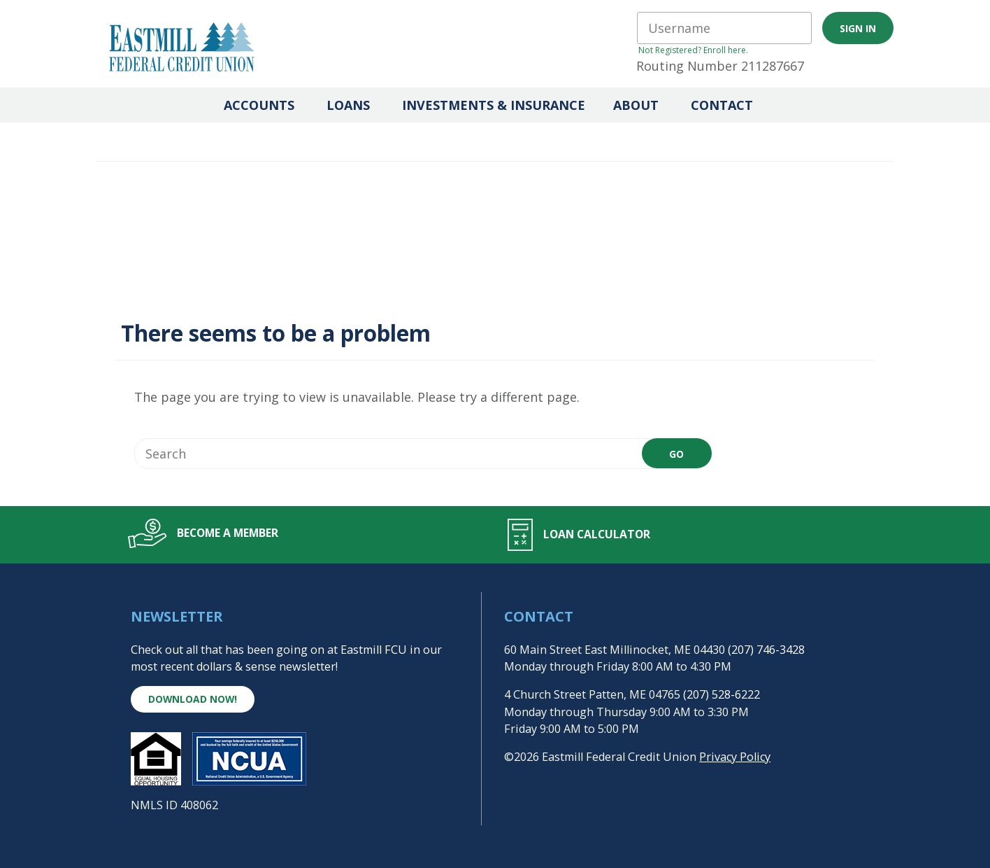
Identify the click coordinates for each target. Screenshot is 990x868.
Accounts (259, 105)
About (636, 105)
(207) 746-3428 (766, 649)
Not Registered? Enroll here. (693, 50)
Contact (722, 105)
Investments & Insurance (493, 105)
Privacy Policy (734, 756)
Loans (348, 105)
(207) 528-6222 (721, 694)
